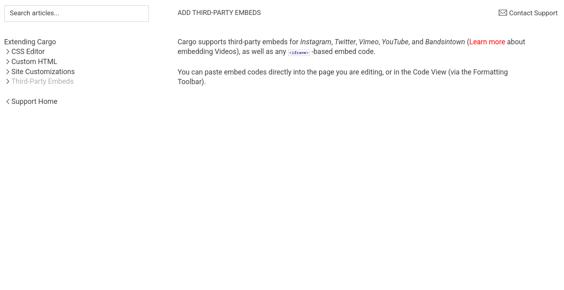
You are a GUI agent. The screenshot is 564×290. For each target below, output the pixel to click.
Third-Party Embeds (42, 81)
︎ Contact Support (528, 13)
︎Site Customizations (39, 72)
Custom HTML (34, 62)
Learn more (487, 42)
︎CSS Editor (24, 52)
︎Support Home (30, 101)
